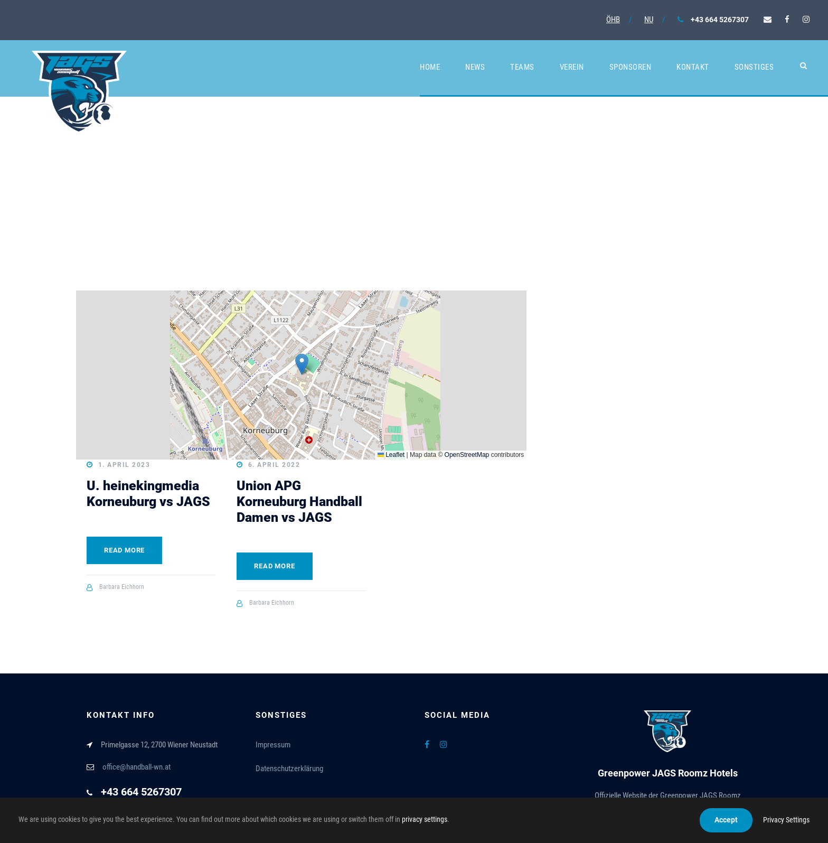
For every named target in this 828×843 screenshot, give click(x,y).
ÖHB (613, 19)
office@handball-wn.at (136, 767)
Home (430, 67)
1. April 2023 (124, 465)
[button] (301, 364)
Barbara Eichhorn (121, 587)
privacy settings (424, 819)
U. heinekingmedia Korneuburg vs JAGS (148, 493)
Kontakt (692, 67)
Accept (726, 820)
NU (648, 19)
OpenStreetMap (467, 454)
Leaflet (391, 454)
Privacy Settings (786, 820)
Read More (124, 550)
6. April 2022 (274, 465)
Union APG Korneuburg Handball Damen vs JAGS (299, 501)
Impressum (273, 745)
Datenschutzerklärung (289, 768)
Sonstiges (754, 67)
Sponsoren (630, 67)
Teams (522, 67)
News (475, 67)
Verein (572, 67)
